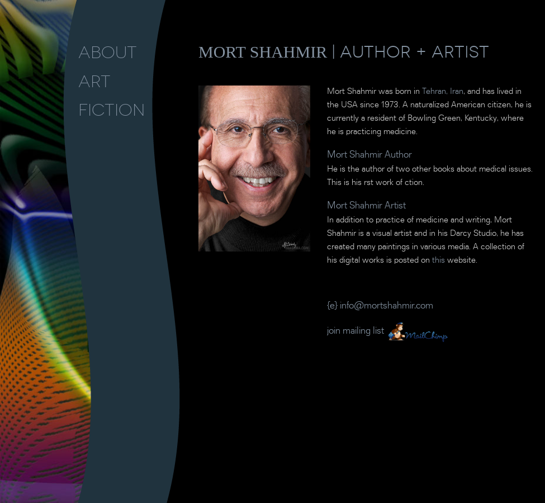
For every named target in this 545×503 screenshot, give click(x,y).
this (438, 260)
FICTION (111, 110)
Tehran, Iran (442, 91)
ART (94, 81)
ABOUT (107, 52)
